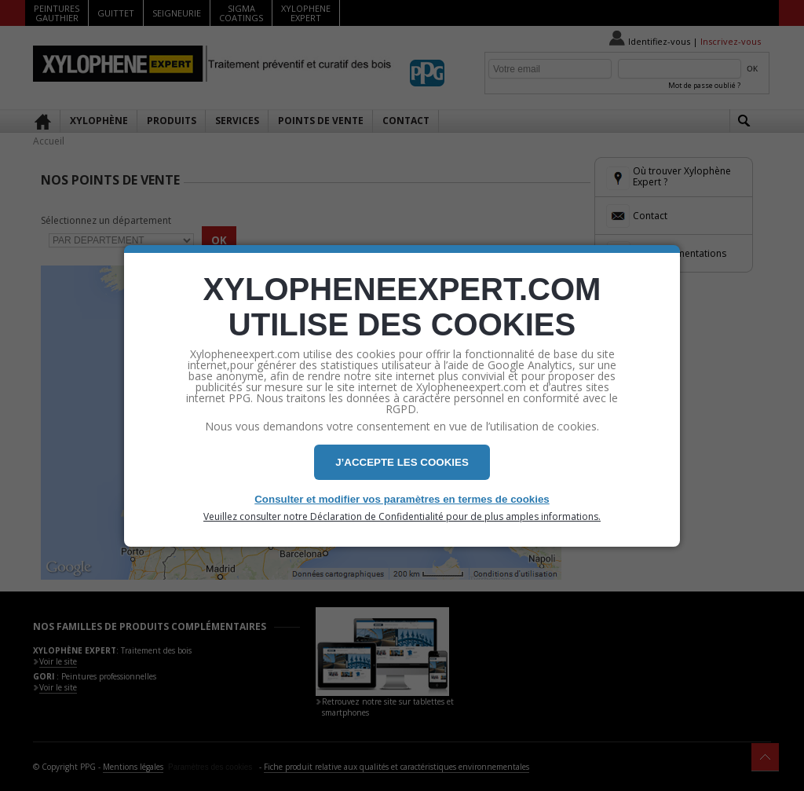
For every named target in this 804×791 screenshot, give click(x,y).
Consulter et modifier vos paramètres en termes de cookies (402, 499)
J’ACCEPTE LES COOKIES (402, 462)
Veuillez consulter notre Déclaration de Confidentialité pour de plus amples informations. (402, 517)
